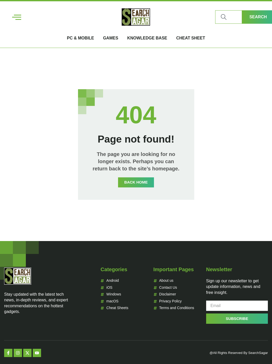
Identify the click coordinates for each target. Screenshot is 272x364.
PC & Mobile (80, 38)
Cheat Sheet (190, 38)
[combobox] (228, 17)
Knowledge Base (147, 38)
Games (110, 38)
